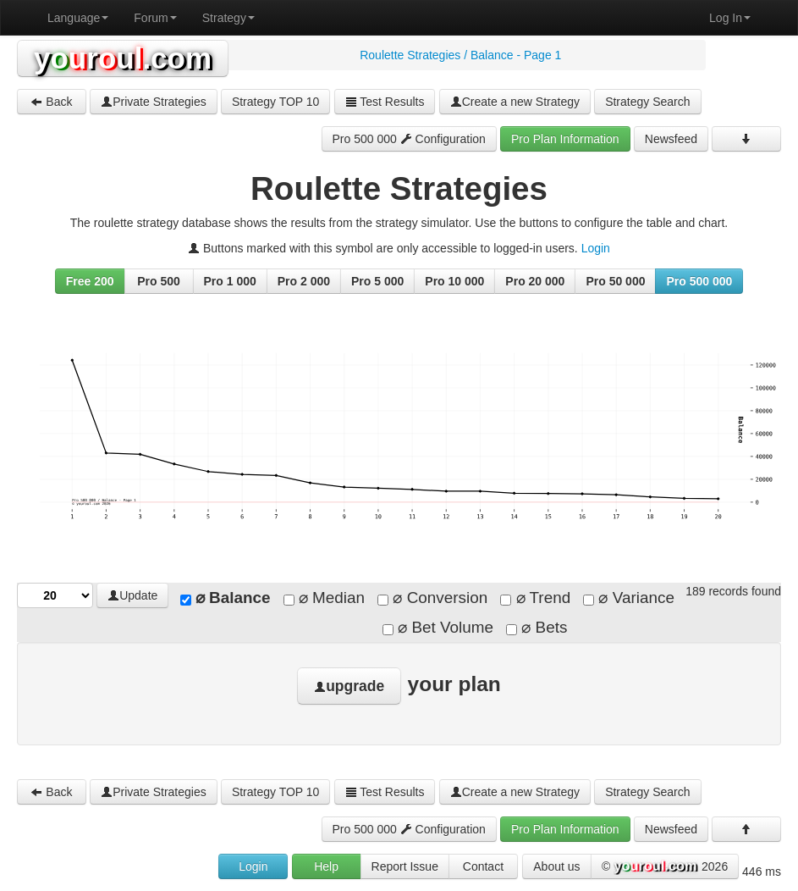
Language (77, 18)
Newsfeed (671, 139)
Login (595, 248)
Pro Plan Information (565, 139)
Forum (155, 18)
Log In (730, 18)
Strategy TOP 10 (276, 101)
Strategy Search (647, 101)
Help (326, 866)
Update (132, 595)
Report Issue (404, 866)
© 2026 (665, 867)
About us (556, 866)
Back (51, 101)
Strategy (228, 18)
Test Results (385, 101)
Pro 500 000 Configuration (409, 139)
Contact (483, 866)
